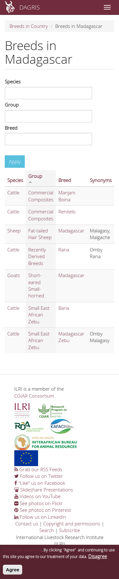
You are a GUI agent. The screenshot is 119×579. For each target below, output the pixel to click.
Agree (12, 573)
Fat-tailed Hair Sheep (40, 233)
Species (13, 81)
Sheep (14, 230)
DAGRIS (29, 7)
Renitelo (67, 211)
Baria (63, 308)
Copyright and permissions (71, 523)
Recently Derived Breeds (37, 256)
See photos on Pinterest (42, 510)
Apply (15, 161)
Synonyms (101, 180)
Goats (13, 275)
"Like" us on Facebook (39, 483)
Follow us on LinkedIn (40, 517)
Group (12, 104)
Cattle (13, 192)
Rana (63, 249)
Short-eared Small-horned (36, 285)
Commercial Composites (40, 195)
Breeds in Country (29, 26)
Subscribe (69, 530)
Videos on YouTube (37, 496)
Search (46, 530)
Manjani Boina (66, 195)
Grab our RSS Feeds (38, 469)
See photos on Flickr (38, 503)
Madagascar (71, 230)
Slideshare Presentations (43, 489)
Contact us (26, 523)
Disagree (97, 559)
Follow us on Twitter (38, 476)
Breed (11, 128)
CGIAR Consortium (34, 396)
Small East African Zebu (39, 315)
